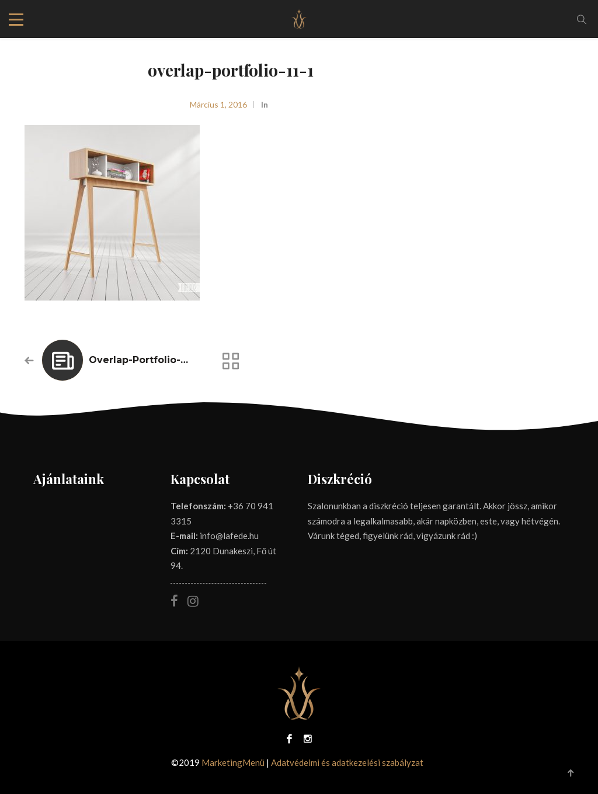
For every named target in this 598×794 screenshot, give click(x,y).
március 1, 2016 (218, 104)
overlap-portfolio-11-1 (143, 359)
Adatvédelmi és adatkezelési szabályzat (347, 762)
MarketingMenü (233, 762)
